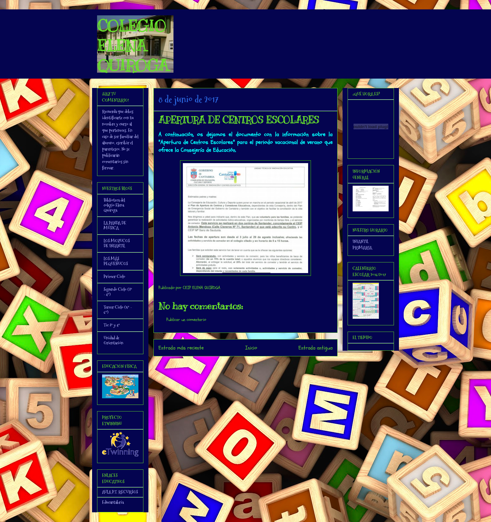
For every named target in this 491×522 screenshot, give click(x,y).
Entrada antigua (315, 347)
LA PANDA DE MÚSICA (115, 225)
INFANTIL (361, 241)
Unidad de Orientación (113, 340)
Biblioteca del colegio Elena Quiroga (114, 205)
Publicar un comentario (186, 320)
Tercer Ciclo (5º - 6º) (118, 309)
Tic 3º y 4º (112, 325)
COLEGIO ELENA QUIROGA (132, 45)
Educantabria (113, 502)
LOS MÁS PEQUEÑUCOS (116, 261)
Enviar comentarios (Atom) (258, 365)
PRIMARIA (362, 248)
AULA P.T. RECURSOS (120, 492)
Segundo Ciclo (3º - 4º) (118, 291)
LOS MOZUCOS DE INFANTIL (117, 243)
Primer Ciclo (114, 276)
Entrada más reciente (181, 347)
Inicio (251, 347)
